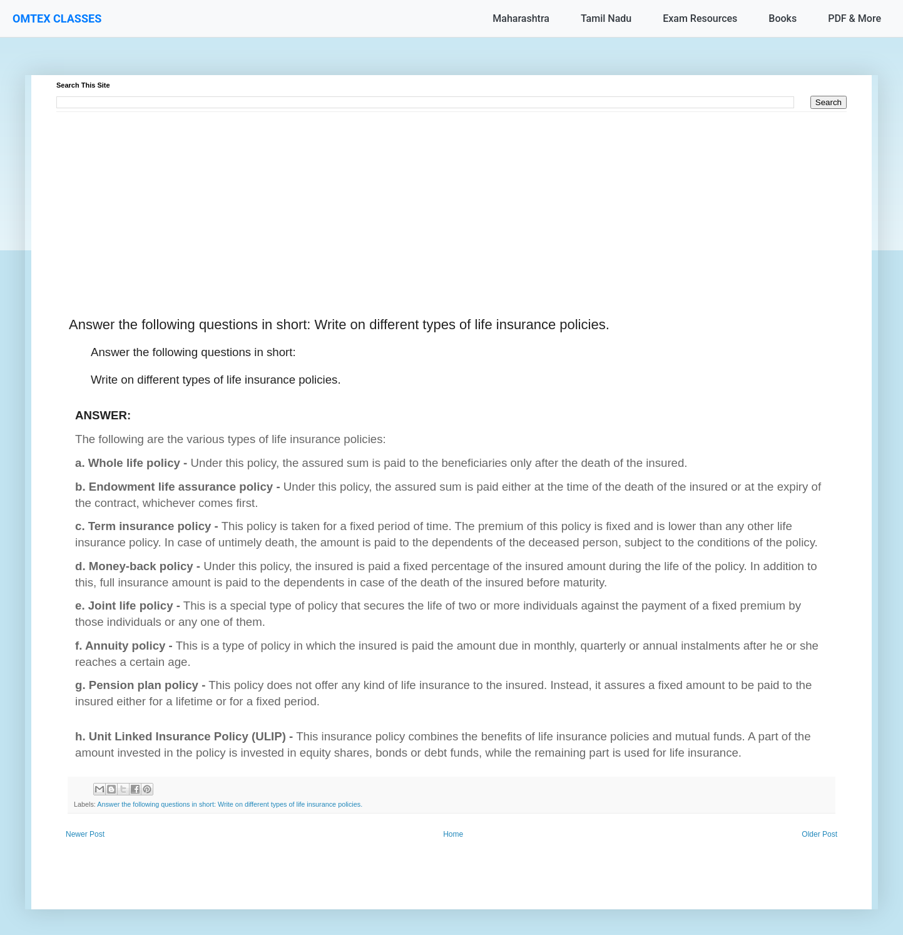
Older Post (819, 834)
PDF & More (854, 18)
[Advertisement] (431, 199)
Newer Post (85, 834)
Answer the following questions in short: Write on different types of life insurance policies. (229, 804)
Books (782, 18)
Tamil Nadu (606, 18)
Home (453, 834)
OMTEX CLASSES (57, 18)
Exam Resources (700, 18)
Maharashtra (520, 18)
